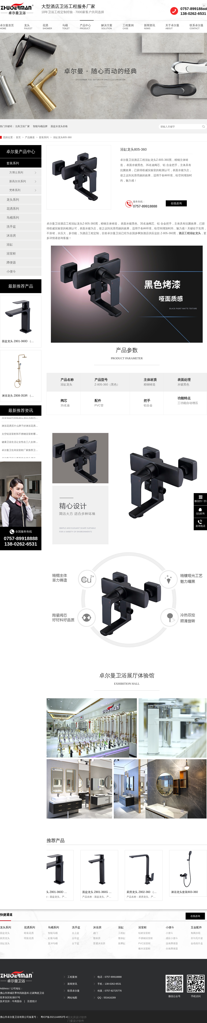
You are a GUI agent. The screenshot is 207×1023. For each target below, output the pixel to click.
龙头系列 (13, 199)
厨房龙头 (5, 938)
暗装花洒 (29, 933)
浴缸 (10, 244)
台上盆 (75, 933)
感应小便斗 (172, 938)
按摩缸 (121, 943)
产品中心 (85, 27)
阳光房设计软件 (77, 1017)
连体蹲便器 (172, 943)
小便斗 (11, 271)
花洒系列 (13, 208)
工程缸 (121, 933)
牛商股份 (17, 1001)
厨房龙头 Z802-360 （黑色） (144, 892)
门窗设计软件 (75, 1020)
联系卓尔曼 (196, 27)
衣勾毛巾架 (197, 938)
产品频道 (30, 137)
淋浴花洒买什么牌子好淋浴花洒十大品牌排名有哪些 (29, 426)
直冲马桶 (53, 943)
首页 (18, 137)
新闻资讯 (149, 27)
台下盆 (75, 943)
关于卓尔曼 (172, 27)
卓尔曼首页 (7, 27)
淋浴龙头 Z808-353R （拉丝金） (22, 395)
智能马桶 (53, 933)
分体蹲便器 (172, 948)
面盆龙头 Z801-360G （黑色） (101, 892)
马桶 (66, 27)
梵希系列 (14, 190)
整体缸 (121, 938)
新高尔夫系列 (17, 181)
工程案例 (128, 27)
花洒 (47, 27)
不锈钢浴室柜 (145, 938)
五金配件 (196, 927)
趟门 (95, 933)
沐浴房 (11, 235)
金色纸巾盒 (197, 943)
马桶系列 (13, 217)
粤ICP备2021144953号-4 (54, 1017)
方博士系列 (16, 172)
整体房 (96, 938)
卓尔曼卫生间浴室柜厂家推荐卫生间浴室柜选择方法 (29, 450)
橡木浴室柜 (144, 948)
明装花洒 (29, 938)
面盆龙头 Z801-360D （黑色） (57, 892)
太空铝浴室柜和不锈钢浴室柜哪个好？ (22, 434)
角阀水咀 (195, 933)
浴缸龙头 (5, 943)
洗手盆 (11, 226)
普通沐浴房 (99, 943)
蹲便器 (11, 262)
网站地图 (72, 997)
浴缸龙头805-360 (62, 137)
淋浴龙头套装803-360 (185, 892)
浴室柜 (11, 253)
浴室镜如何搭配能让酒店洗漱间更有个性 (23, 418)
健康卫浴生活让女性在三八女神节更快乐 (23, 442)
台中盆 (75, 938)
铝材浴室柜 (144, 933)
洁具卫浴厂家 (22, 126)
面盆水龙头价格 (59, 126)
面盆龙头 (5, 933)
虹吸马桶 (53, 938)
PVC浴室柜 (144, 943)
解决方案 (106, 27)
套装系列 (44, 137)
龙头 (28, 27)
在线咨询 (195, 916)
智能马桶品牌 (40, 126)
